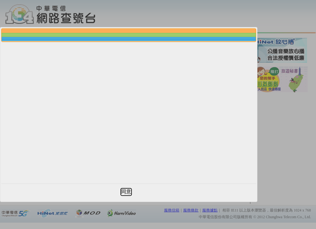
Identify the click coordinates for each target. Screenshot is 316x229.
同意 (126, 191)
